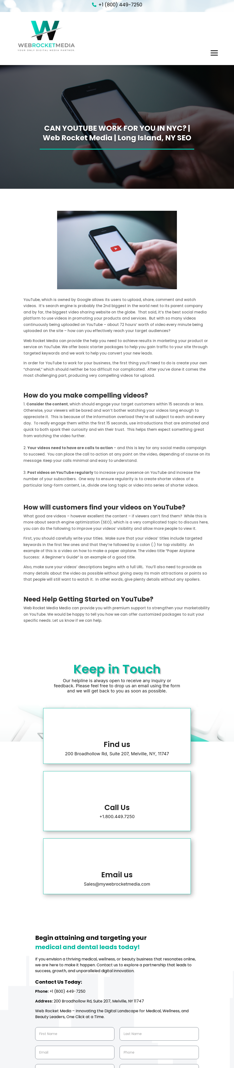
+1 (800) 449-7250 (120, 4)
